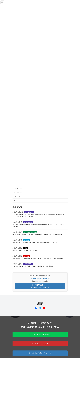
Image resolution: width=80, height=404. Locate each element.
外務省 (25, 248)
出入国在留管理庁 (29, 212)
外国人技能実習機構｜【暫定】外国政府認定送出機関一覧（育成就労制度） (38, 235)
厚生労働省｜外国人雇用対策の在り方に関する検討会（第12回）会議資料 (38, 258)
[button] (40, 334)
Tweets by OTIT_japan (19, 402)
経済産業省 (26, 240)
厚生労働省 (26, 256)
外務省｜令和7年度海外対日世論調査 (25, 250)
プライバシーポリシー (19, 362)
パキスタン (17, 196)
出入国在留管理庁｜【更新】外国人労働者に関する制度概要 (33, 266)
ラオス (16, 200)
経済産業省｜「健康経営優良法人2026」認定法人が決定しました (35, 242)
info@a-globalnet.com (25, 392)
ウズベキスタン (18, 192)
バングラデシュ (18, 189)
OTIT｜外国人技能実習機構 (30, 232)
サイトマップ (16, 366)
